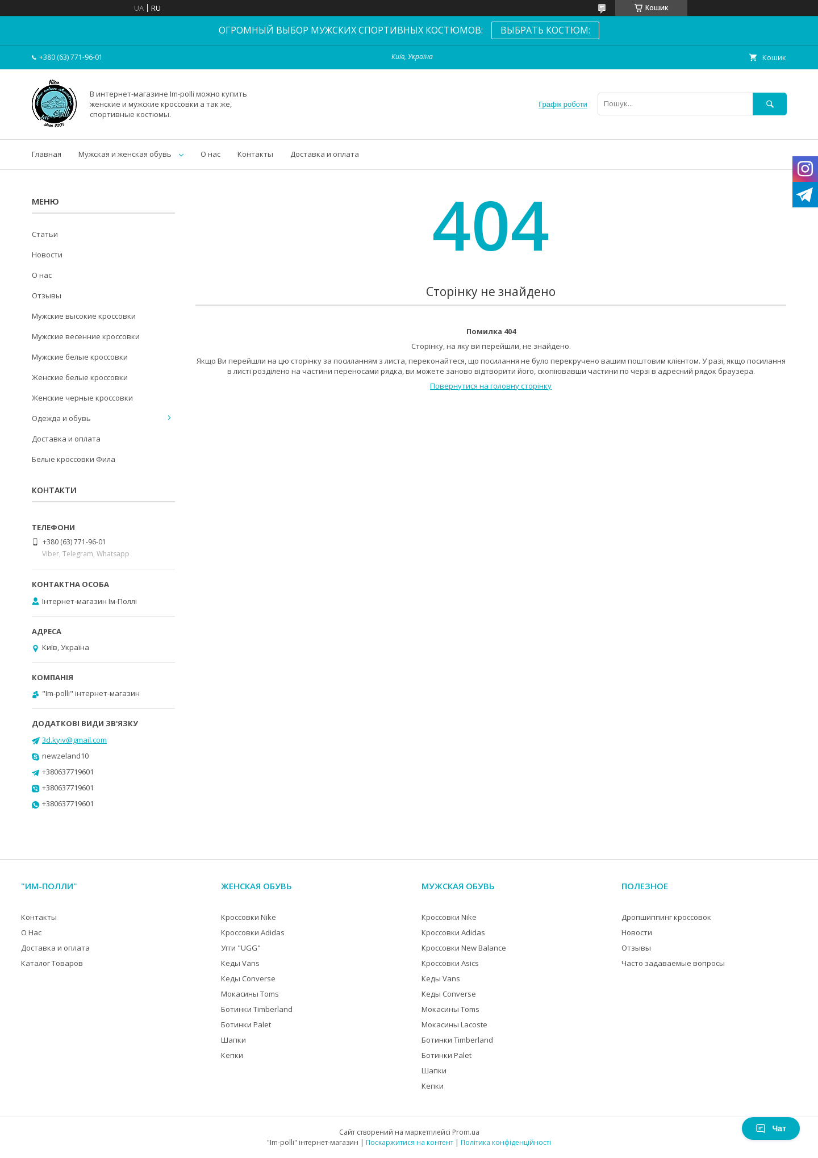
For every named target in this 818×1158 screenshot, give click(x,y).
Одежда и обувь (61, 418)
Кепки (232, 1055)
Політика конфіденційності (506, 1142)
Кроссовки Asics (450, 963)
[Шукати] (770, 104)
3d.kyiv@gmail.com (74, 739)
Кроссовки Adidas (253, 932)
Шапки (233, 1040)
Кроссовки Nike (248, 917)
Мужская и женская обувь (125, 154)
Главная (46, 154)
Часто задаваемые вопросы (673, 963)
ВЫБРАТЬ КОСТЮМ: (545, 30)
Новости (47, 254)
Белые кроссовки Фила (73, 459)
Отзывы (46, 295)
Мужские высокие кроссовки (84, 316)
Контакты (255, 154)
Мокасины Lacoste (454, 1024)
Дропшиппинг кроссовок (666, 917)
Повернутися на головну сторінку (491, 386)
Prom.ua (465, 1132)
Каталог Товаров (52, 963)
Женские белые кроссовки (80, 377)
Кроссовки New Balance (463, 948)
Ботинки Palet (246, 1024)
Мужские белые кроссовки (80, 357)
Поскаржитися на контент (409, 1142)
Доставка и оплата (324, 154)
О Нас (31, 932)
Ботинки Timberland (257, 1009)
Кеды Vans (240, 963)
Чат (771, 1128)
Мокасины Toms (250, 994)
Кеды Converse (248, 978)
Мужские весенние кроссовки (86, 336)
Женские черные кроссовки (82, 398)
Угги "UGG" (241, 948)
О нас (210, 154)
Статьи (45, 234)
